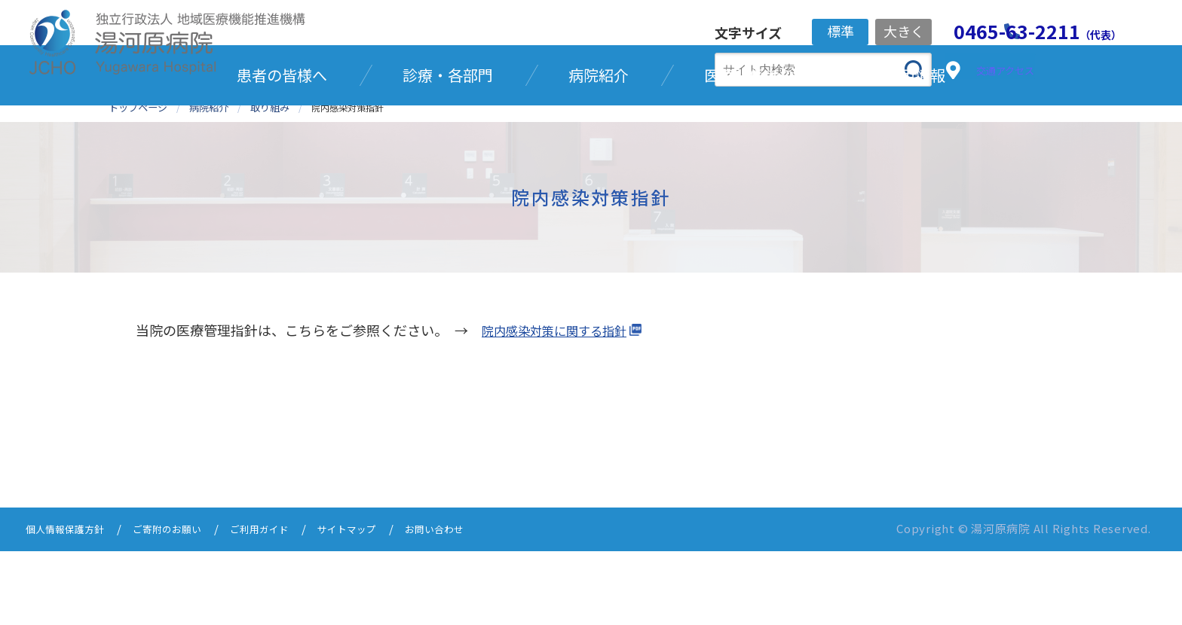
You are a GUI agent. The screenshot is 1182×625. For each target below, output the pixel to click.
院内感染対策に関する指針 (563, 406)
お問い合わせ (479, 604)
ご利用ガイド (286, 604)
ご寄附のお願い (184, 604)
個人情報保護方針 (71, 604)
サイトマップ (383, 604)
